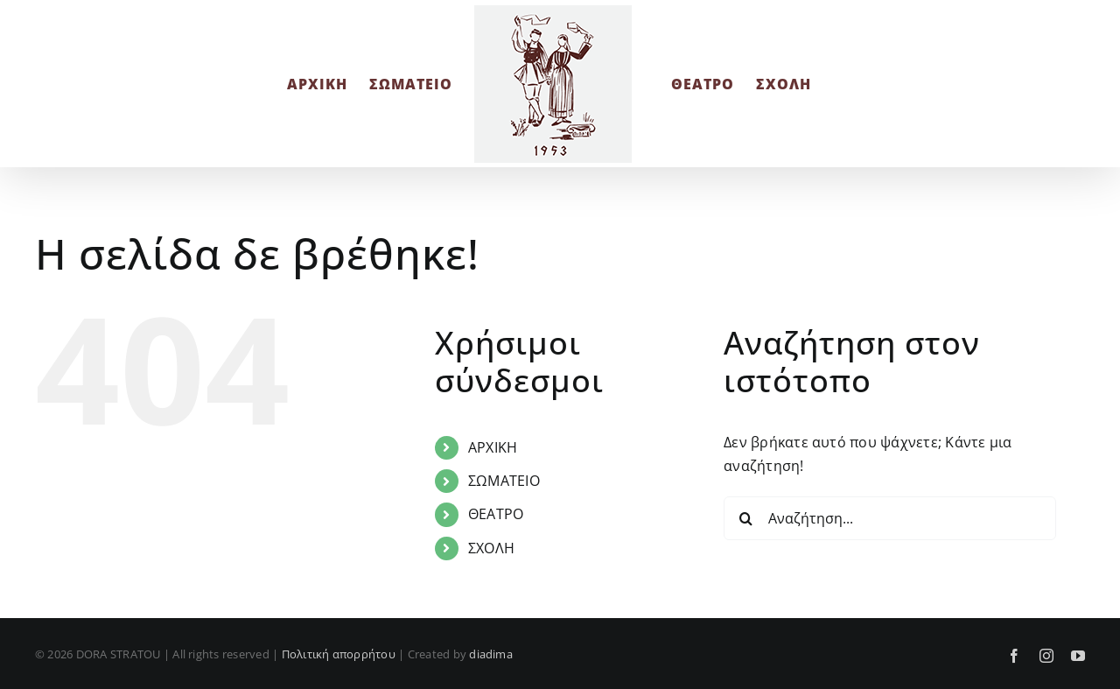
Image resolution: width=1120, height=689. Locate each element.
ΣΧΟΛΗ (491, 548)
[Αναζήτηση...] (890, 518)
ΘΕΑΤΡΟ (495, 514)
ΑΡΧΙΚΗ (492, 447)
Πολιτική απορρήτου (339, 654)
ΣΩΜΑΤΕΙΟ (504, 480)
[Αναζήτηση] (745, 518)
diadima (491, 654)
